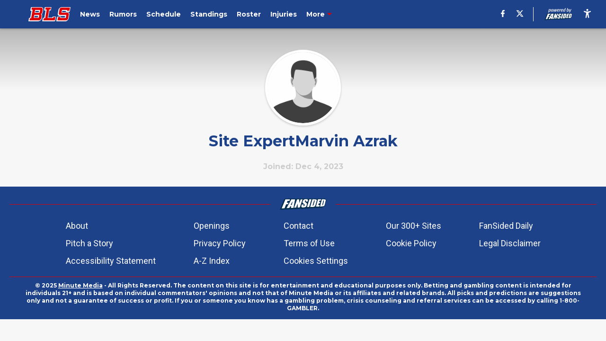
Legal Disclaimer (510, 243)
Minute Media (80, 285)
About (77, 226)
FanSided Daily (506, 226)
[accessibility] (587, 14)
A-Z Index (212, 261)
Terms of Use (309, 243)
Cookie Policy (411, 243)
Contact (298, 226)
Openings (212, 226)
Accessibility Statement (111, 261)
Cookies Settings (316, 261)
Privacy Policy (220, 243)
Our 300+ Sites (413, 226)
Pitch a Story (89, 243)
